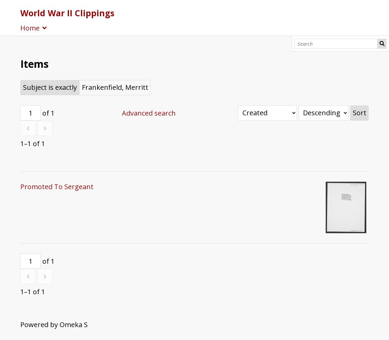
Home (30, 28)
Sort (359, 112)
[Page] (30, 113)
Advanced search (149, 113)
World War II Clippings (67, 13)
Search (382, 44)
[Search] (336, 44)
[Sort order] (323, 113)
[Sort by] (267, 113)
